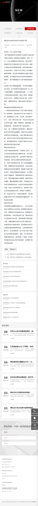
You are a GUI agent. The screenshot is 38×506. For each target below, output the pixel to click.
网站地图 (34, 501)
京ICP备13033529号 (28, 501)
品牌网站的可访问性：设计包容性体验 (11, 317)
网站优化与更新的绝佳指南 (20, 392)
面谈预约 (34, 428)
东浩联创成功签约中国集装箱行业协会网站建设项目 (13, 266)
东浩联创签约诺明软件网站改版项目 (10, 285)
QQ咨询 (35, 420)
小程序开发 (19, 33)
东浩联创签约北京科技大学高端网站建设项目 (12, 271)
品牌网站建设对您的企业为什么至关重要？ (11, 307)
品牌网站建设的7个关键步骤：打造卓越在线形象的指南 (14, 302)
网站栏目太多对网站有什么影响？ (20, 254)
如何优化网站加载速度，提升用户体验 (24, 377)
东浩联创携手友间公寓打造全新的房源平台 (11, 276)
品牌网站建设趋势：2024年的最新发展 (11, 298)
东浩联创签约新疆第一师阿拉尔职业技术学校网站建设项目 (15, 281)
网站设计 (13, 249)
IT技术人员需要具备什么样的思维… (21, 257)
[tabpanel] (19, 11)
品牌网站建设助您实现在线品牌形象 (10, 312)
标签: (6, 249)
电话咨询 (34, 413)
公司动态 (30, 33)
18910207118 (9, 488)
